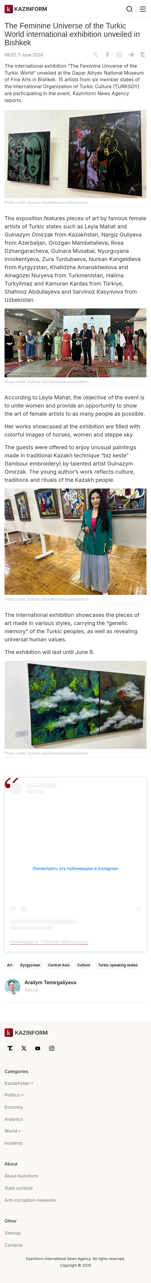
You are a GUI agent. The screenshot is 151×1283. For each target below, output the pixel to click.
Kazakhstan (17, 1083)
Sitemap (13, 1233)
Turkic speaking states (118, 965)
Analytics (14, 1119)
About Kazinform (21, 1175)
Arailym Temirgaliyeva (50, 982)
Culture (83, 965)
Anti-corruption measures (30, 1200)
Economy (14, 1107)
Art (9, 965)
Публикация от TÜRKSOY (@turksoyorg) (49, 942)
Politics (12, 1095)
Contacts (13, 1245)
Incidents (14, 1143)
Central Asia (59, 965)
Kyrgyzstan (30, 965)
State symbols (19, 1188)
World (11, 1131)
